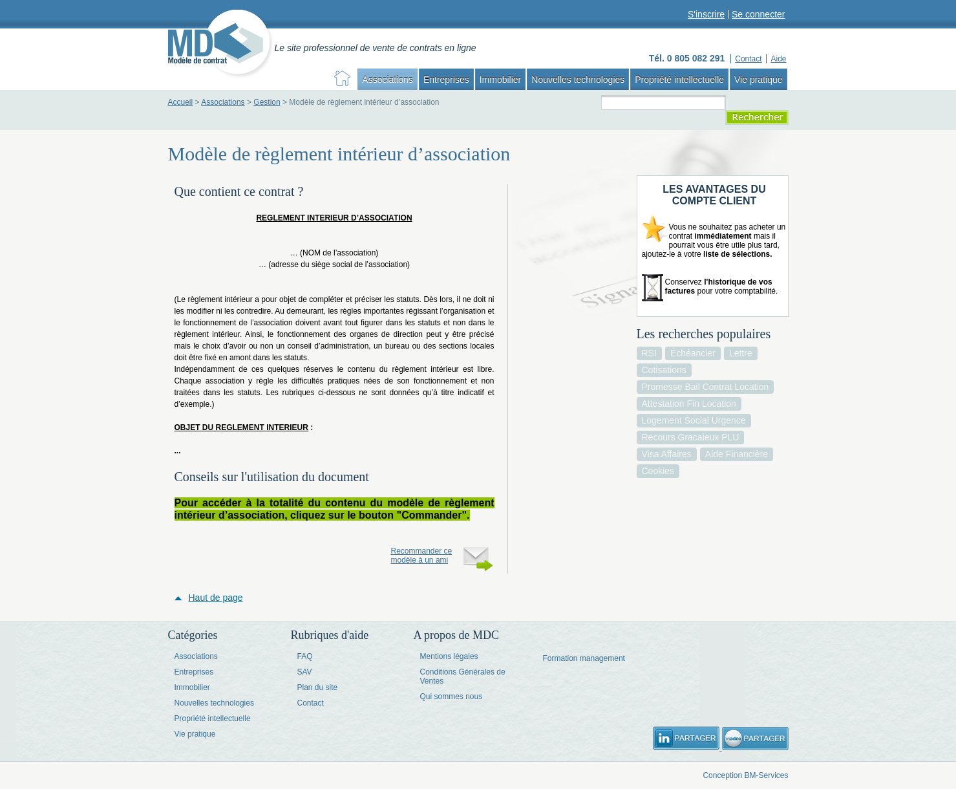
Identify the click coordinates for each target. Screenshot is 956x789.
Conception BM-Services (745, 775)
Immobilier (501, 79)
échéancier (693, 353)
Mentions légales (449, 656)
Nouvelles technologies (577, 79)
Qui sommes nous (451, 696)
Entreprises (446, 79)
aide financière (736, 454)
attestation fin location (689, 403)
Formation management (584, 658)
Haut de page (216, 597)
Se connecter (758, 14)
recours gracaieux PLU (690, 437)
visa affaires (667, 454)
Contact (310, 703)
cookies (658, 471)
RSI (649, 353)
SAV (304, 671)
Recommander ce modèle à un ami (421, 555)
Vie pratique (758, 79)
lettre (740, 353)
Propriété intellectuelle (679, 79)
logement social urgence (694, 420)
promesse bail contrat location (705, 387)
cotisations (664, 370)
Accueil (180, 102)
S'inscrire (706, 14)
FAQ (305, 656)
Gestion (266, 102)
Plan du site (317, 687)
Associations (387, 79)
